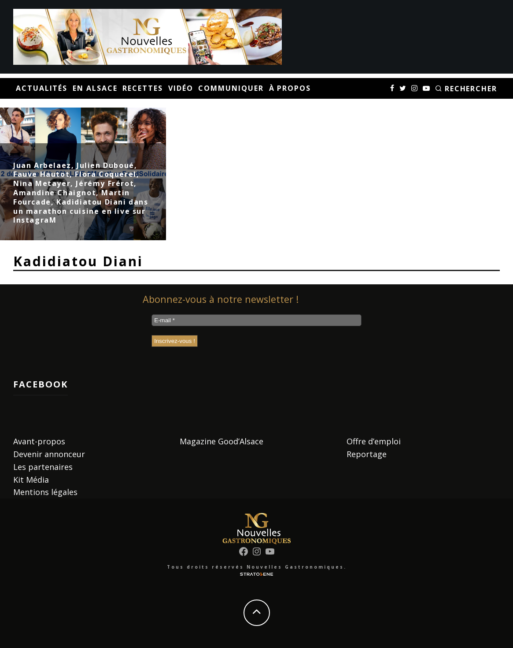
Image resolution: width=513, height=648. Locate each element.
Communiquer (230, 88)
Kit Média (31, 479)
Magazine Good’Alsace (221, 441)
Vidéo (180, 88)
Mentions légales (45, 492)
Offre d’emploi (374, 441)
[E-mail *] (256, 320)
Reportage (367, 454)
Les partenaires (43, 467)
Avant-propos (39, 441)
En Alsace (95, 88)
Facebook (40, 384)
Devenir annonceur (49, 454)
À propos (290, 88)
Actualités (41, 88)
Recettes (142, 88)
